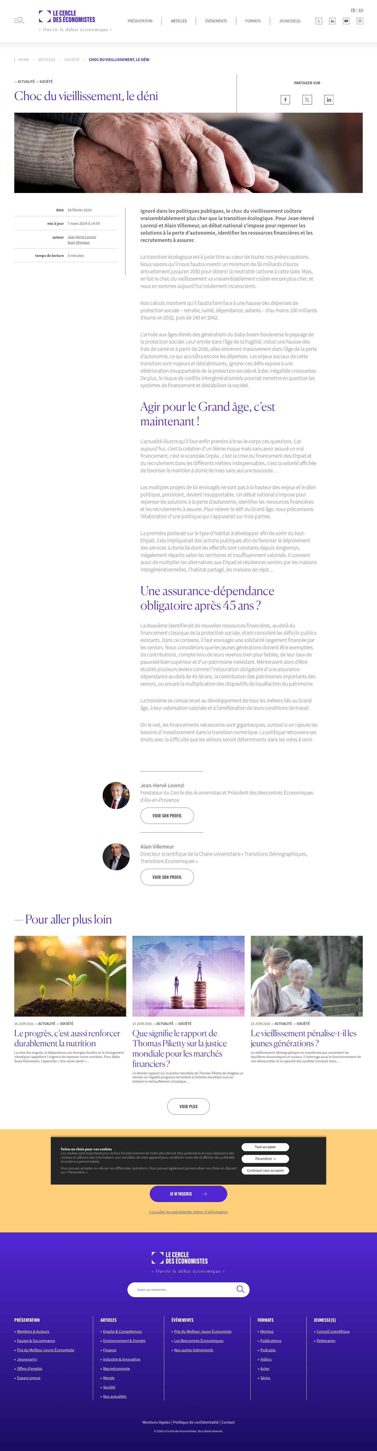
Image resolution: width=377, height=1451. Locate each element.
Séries (265, 1377)
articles (108, 1320)
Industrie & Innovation (121, 1359)
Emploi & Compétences (122, 1331)
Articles (179, 21)
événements (182, 1320)
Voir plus (188, 1106)
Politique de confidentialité (196, 1422)
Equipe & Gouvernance (36, 1340)
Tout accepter (265, 1147)
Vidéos (266, 1359)
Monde (109, 1377)
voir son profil (167, 815)
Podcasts (268, 1350)
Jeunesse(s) (27, 1359)
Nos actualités (115, 1396)
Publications (270, 1340)
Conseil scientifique (333, 1331)
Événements (216, 21)
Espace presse (29, 1377)
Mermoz (267, 1331)
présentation (27, 1320)
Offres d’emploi (29, 1368)
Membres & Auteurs (33, 1331)
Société (72, 59)
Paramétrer (263, 1158)
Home (23, 59)
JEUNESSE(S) (290, 21)
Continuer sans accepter (265, 1170)
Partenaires (326, 1340)
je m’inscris (181, 1194)
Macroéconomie (116, 1368)
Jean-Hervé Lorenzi (82, 237)
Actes (264, 1368)
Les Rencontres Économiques (199, 1340)
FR (353, 10)
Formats (253, 21)
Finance (109, 1350)
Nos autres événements (193, 1350)
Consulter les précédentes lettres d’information (188, 1212)
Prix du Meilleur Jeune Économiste (45, 1350)
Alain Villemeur (79, 242)
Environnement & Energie (124, 1340)
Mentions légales (156, 1422)
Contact (228, 1422)
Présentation (140, 21)
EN (361, 10)
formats (266, 1320)
